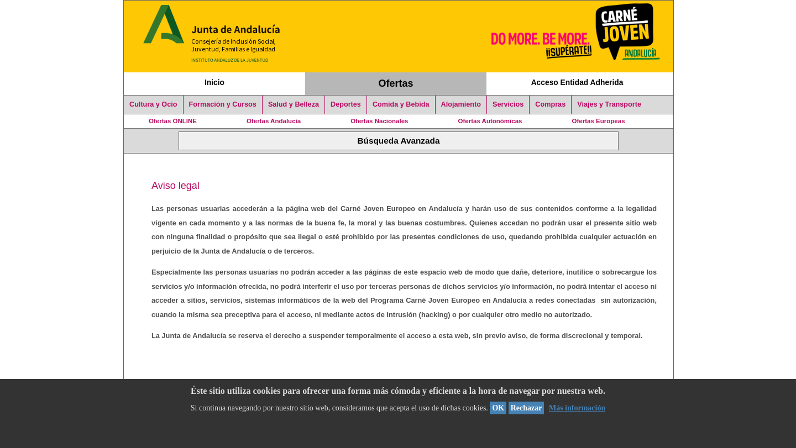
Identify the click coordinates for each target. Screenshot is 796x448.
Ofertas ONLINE (173, 121)
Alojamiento (461, 104)
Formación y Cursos (222, 104)
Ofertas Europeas (598, 121)
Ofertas (396, 83)
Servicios (508, 104)
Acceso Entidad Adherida (577, 82)
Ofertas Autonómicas (490, 121)
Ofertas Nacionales (379, 121)
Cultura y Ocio (153, 104)
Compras (550, 104)
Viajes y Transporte (609, 104)
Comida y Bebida (401, 104)
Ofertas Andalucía (274, 121)
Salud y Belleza (293, 104)
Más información (577, 408)
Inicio (214, 82)
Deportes (346, 104)
